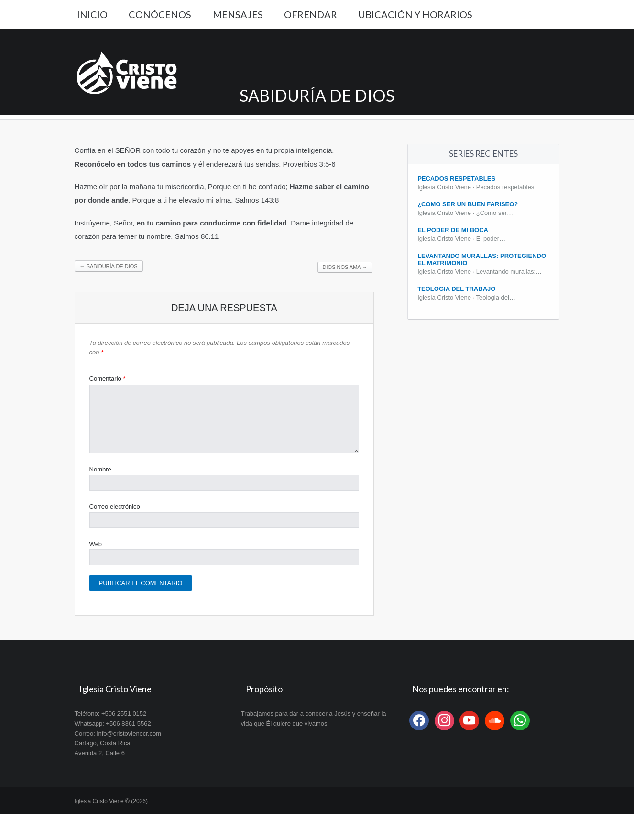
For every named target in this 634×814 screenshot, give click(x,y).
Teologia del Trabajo (456, 288)
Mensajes (238, 14)
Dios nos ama (345, 267)
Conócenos (160, 14)
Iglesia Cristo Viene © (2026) (111, 801)
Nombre (100, 469)
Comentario (107, 378)
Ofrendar (310, 14)
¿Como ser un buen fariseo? (467, 204)
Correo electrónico (114, 506)
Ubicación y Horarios (415, 14)
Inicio (92, 14)
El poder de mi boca (452, 230)
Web (95, 543)
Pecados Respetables (456, 178)
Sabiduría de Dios (109, 266)
